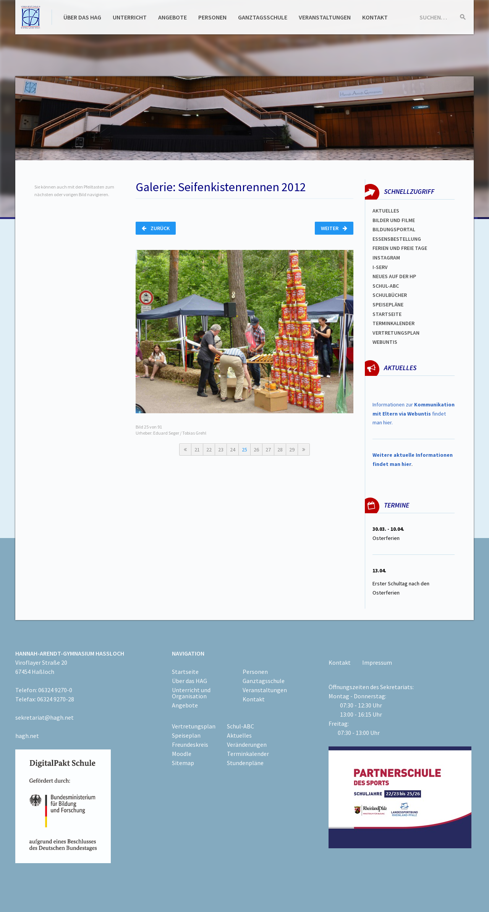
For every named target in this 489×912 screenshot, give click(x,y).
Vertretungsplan (395, 332)
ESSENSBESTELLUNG (396, 238)
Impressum (377, 662)
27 (268, 449)
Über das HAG (82, 17)
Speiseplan (186, 735)
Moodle (181, 753)
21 (197, 449)
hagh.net (27, 736)
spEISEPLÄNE (387, 304)
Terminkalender (393, 323)
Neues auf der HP (394, 276)
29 (292, 449)
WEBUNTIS (384, 341)
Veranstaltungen (325, 17)
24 (232, 449)
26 (256, 449)
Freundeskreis (190, 744)
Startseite (387, 314)
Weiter (334, 228)
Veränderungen (247, 744)
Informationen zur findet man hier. (413, 413)
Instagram (386, 257)
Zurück (156, 228)
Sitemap (183, 763)
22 (209, 449)
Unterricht (130, 17)
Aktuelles (385, 210)
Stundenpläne (245, 763)
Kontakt (375, 17)
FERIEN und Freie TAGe (399, 248)
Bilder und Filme (393, 220)
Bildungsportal (393, 229)
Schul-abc (385, 285)
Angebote (172, 17)
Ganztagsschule (262, 17)
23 (220, 449)
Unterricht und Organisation (191, 693)
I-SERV (380, 267)
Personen (212, 17)
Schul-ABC (240, 726)
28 (280, 449)
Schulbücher (389, 295)
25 (244, 449)
